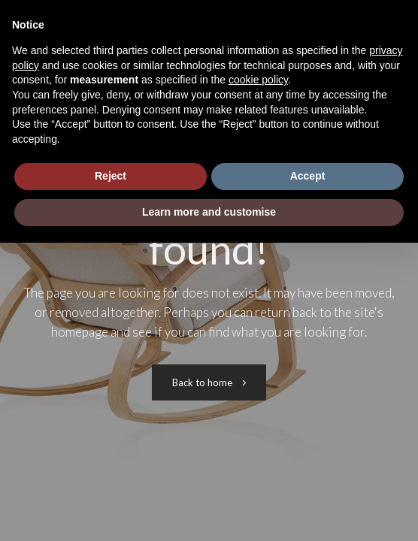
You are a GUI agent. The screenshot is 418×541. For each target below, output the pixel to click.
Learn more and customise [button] (209, 212)
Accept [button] (308, 176)
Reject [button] (110, 176)
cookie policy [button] (258, 80)
